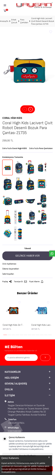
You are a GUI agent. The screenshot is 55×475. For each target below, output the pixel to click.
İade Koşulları (8, 274)
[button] (24, 109)
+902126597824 (16, 423)
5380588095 (14, 431)
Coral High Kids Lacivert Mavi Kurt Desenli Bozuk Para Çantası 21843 (42, 325)
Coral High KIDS (12, 118)
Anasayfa (4, 21)
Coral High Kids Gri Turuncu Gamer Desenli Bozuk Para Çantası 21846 (13, 325)
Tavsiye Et (20, 281)
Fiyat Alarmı (36, 281)
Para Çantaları (24, 21)
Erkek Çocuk (14, 21)
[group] (27, 68)
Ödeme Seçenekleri (10, 269)
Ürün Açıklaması (9, 264)
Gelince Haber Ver (27, 255)
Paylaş (6, 281)
